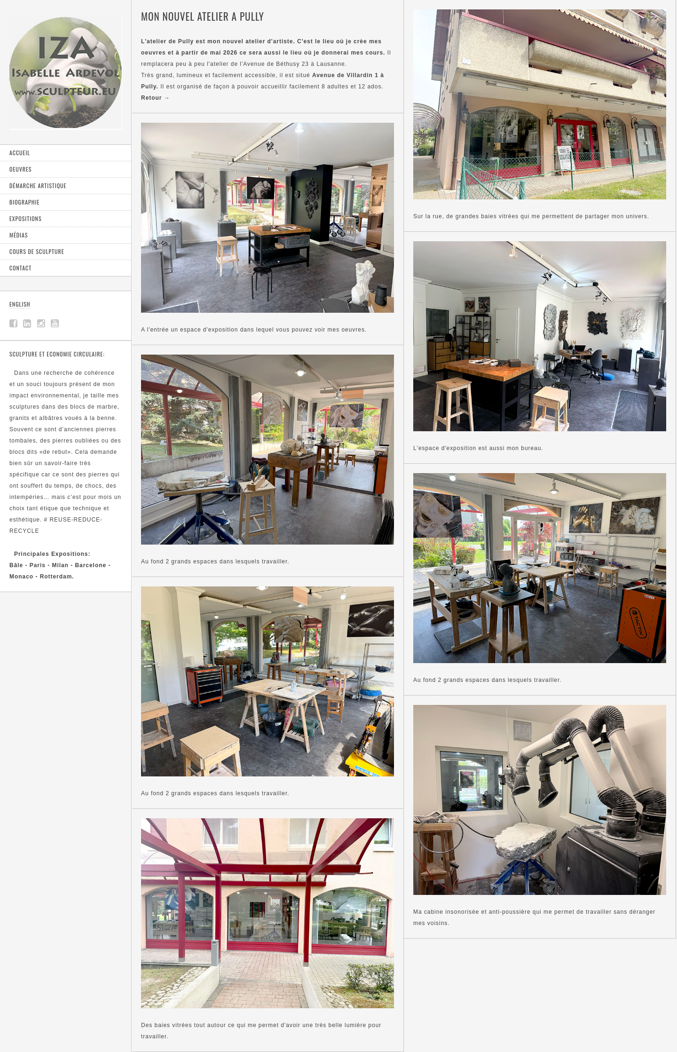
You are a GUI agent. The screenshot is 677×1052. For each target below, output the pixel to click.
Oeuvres (20, 169)
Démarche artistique (37, 186)
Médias (18, 235)
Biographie (24, 202)
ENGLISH (20, 304)
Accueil (19, 153)
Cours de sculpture (36, 251)
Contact (20, 268)
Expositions (25, 218)
